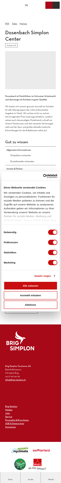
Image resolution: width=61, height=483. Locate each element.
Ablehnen (30, 304)
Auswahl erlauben (30, 295)
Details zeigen (42, 275)
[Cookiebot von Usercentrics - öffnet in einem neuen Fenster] (43, 176)
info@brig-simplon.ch (15, 379)
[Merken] (23, 22)
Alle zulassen (30, 285)
